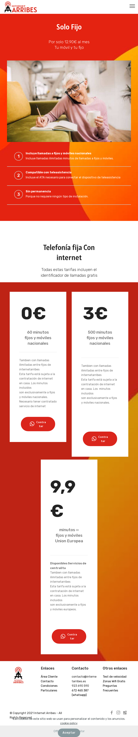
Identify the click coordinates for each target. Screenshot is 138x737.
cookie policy (68, 733)
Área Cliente (49, 676)
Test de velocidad (114, 676)
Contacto (47, 681)
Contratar (38, 424)
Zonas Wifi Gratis (114, 681)
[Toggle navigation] (132, 6)
